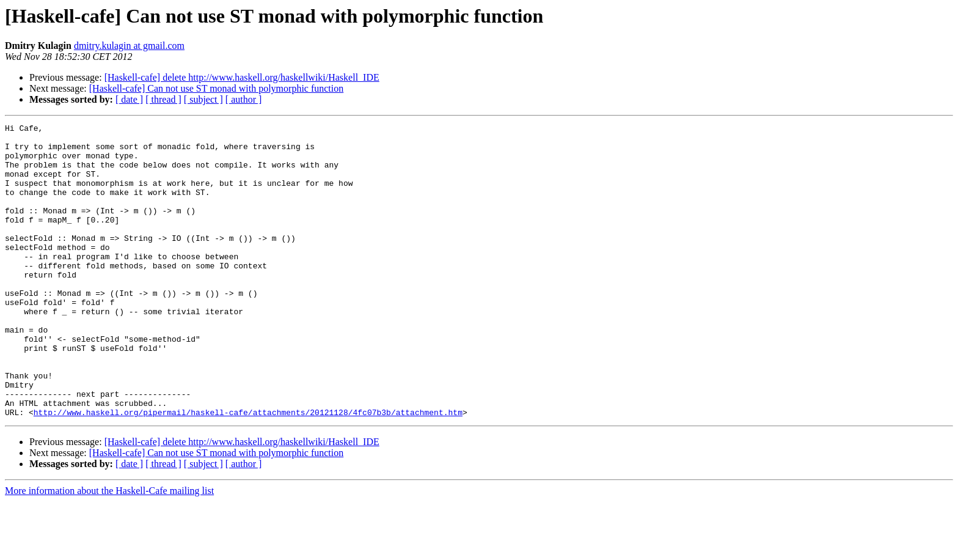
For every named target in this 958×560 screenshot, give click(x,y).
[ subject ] (203, 99)
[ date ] (129, 99)
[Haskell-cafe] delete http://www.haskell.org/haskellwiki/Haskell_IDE (241, 77)
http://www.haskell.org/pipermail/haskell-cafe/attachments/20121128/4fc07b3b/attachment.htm (248, 470)
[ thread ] (163, 99)
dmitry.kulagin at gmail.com (129, 45)
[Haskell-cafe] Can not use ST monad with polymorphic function (216, 88)
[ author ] (243, 99)
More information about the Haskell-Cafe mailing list (109, 549)
